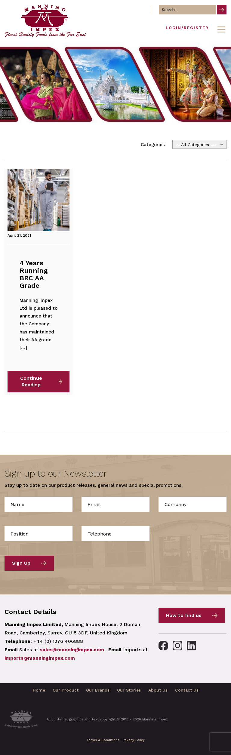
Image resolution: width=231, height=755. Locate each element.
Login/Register (187, 28)
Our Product (66, 690)
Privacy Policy (134, 740)
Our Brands (97, 690)
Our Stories (129, 690)
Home (39, 690)
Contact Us (187, 690)
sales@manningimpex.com (72, 649)
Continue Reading (31, 381)
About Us (158, 690)
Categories (153, 144)
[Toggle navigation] (221, 29)
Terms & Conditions (102, 740)
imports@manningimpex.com (40, 658)
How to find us (184, 615)
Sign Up (21, 563)
